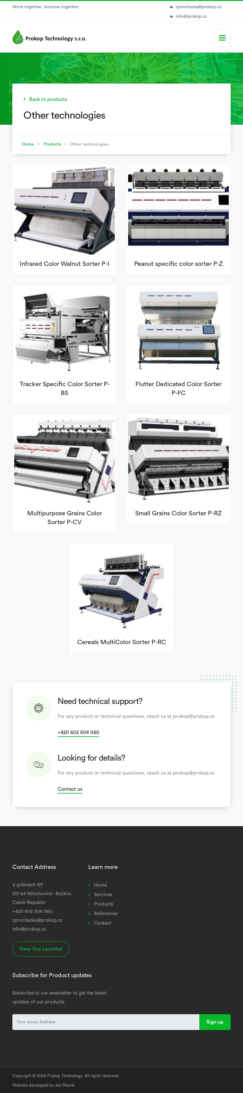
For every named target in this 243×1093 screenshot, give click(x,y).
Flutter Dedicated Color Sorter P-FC (178, 388)
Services (103, 894)
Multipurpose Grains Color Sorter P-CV (64, 517)
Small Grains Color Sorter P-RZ (178, 513)
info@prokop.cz (191, 16)
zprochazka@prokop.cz (198, 7)
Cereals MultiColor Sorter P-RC (121, 642)
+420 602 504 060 (78, 732)
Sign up (215, 1022)
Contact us (70, 789)
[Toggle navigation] (222, 37)
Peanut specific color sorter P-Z (178, 264)
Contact (102, 923)
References (106, 913)
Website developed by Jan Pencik (43, 1085)
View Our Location (41, 949)
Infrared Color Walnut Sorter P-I (64, 264)
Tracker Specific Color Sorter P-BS (65, 388)
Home (28, 144)
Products (52, 144)
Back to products (48, 99)
